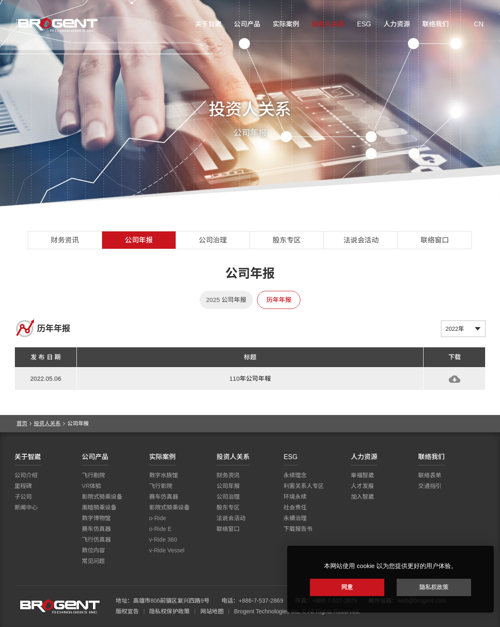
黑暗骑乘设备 (99, 507)
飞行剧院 (93, 475)
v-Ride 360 (163, 539)
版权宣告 (127, 611)
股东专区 (287, 240)
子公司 (23, 496)
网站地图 (212, 611)
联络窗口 (435, 240)
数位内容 (93, 550)
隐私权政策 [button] (433, 587)
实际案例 (286, 24)
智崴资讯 (59, 606)
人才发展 (362, 486)
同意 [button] (347, 587)
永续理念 (295, 475)
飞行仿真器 (96, 539)
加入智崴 (362, 496)
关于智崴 (208, 24)
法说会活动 (361, 240)
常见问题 (93, 561)
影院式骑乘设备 (102, 496)
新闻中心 (26, 507)
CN (478, 24)
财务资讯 (65, 240)
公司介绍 (26, 475)
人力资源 (396, 24)
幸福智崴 (362, 475)
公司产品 (247, 24)
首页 (22, 423)
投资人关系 (328, 24)
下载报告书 (297, 529)
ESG (364, 24)
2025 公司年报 (226, 299)
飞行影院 (160, 486)
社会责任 (295, 507)
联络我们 (435, 24)
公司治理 (213, 240)
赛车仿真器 (96, 529)
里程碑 (23, 486)
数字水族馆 (163, 475)
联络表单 (429, 475)
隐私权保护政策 (169, 611)
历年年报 (279, 299)
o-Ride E (160, 529)
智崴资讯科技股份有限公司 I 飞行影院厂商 (57, 24)
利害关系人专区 (303, 486)
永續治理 (295, 518)
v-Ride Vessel (167, 550)
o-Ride (157, 518)
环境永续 (295, 496)
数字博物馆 (96, 518)
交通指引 (429, 486)
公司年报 (139, 240)
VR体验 (91, 486)
